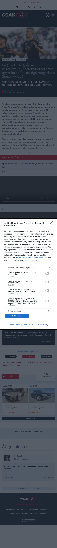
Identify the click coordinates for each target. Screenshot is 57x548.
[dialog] (28, 274)
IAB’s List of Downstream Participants (33, 258)
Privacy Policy (42, 325)
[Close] (52, 223)
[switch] (47, 273)
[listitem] (28, 267)
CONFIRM (16, 316)
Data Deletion (14, 325)
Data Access (28, 325)
